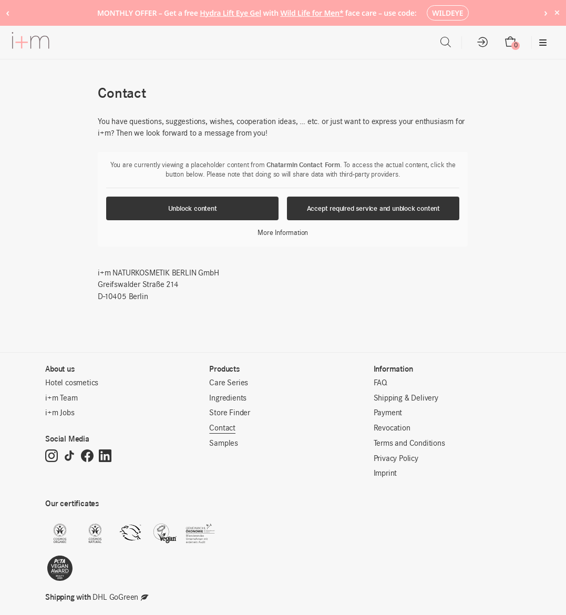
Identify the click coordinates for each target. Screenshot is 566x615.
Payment (388, 413)
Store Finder (229, 413)
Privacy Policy (396, 459)
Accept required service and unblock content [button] (373, 208)
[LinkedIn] (105, 457)
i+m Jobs (59, 413)
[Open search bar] (445, 42)
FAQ (380, 383)
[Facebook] (87, 457)
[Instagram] (51, 457)
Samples (223, 443)
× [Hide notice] (557, 12)
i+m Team (61, 398)
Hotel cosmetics (71, 383)
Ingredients (227, 398)
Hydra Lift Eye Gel (230, 13)
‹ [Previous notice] (7, 12)
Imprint (385, 473)
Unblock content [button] (192, 208)
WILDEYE (447, 13)
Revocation (392, 428)
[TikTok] (69, 457)
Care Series (228, 383)
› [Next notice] (546, 12)
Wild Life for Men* (311, 13)
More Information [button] (283, 233)
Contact (222, 428)
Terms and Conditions (409, 443)
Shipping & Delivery (406, 398)
